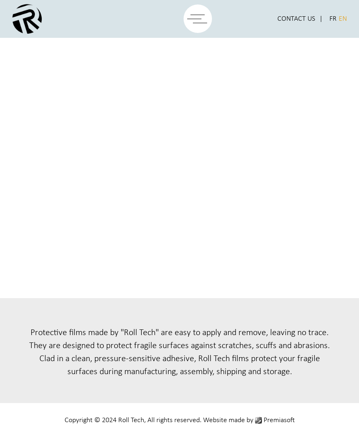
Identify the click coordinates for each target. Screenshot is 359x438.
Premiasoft (279, 420)
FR (333, 19)
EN (343, 19)
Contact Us (296, 19)
